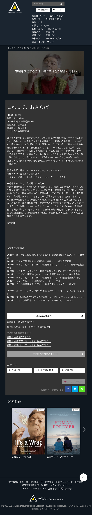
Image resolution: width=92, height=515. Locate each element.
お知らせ (52, 488)
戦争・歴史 (37, 22)
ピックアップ (56, 15)
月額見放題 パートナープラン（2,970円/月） (29, 345)
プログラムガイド (64, 482)
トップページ (13, 48)
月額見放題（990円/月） (19, 336)
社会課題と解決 (53, 19)
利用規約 (79, 482)
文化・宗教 (37, 28)
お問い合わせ (65, 488)
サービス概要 (47, 482)
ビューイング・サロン (43, 41)
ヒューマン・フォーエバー (60, 456)
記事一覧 (50, 35)
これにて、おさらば (21, 456)
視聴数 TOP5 (38, 15)
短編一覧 (36, 35)
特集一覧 (36, 19)
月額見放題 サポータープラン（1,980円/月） (29, 341)
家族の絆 (36, 32)
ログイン (59, 10)
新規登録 (44, 10)
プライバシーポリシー (61, 485)
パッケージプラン (54, 38)
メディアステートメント (34, 488)
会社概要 (34, 482)
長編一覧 (50, 32)
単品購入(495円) (59, 316)
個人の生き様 (54, 28)
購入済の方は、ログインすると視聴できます (29, 327)
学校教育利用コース (18, 482)
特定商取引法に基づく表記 (35, 485)
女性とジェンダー (40, 25)
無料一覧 (36, 38)
